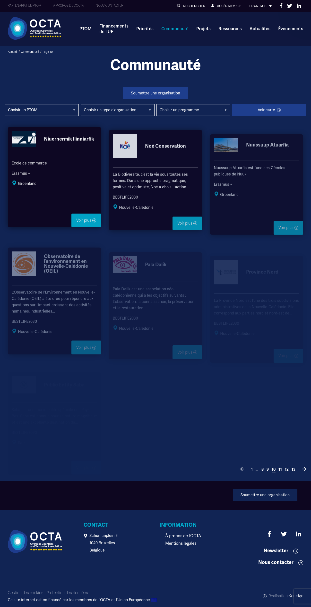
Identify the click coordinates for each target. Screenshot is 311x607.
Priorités (145, 28)
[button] (191, 6)
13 (293, 469)
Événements (290, 28)
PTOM (85, 28)
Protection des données (67, 592)
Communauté (175, 28)
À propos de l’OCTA (182, 535)
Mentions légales (180, 542)
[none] (260, 6)
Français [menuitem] (258, 6)
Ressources (230, 28)
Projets (203, 28)
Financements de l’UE (114, 28)
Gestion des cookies (25, 592)
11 (280, 469)
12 (287, 469)
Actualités (260, 28)
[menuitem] (260, 6)
